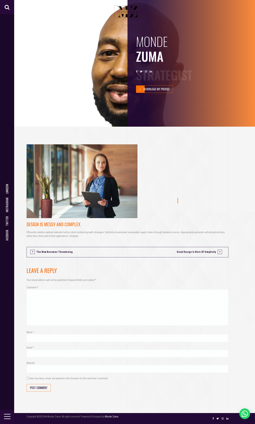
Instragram (7, 205)
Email (30, 347)
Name (30, 332)
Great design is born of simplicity (196, 252)
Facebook (7, 235)
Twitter (7, 221)
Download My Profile (152, 89)
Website (31, 363)
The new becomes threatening (54, 252)
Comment (32, 287)
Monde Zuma (111, 416)
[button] (244, 413)
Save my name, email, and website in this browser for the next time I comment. (68, 378)
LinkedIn (7, 189)
